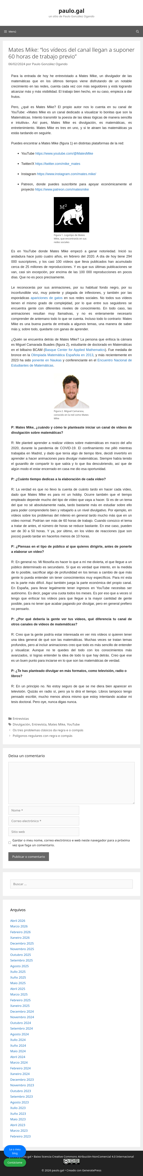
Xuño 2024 (18, 1045)
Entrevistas (21, 718)
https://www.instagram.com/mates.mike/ (66, 174)
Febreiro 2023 (20, 1136)
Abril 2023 (17, 1125)
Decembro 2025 (22, 943)
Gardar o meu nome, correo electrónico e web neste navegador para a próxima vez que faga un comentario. (71, 842)
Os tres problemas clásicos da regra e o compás (48, 730)
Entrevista (39, 724)
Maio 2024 (18, 1051)
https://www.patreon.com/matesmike (62, 189)
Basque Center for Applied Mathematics (75, 350)
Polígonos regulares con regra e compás (42, 736)
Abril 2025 (17, 989)
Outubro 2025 (20, 955)
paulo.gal (71, 11)
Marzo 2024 (19, 1062)
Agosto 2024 (19, 1034)
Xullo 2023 (18, 1108)
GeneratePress (91, 1170)
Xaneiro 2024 (20, 1074)
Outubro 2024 (20, 1023)
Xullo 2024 (18, 1040)
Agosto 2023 (19, 1102)
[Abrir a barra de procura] (137, 31)
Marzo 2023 (19, 1130)
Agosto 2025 (19, 966)
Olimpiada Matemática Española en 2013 (62, 355)
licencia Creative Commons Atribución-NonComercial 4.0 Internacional (88, 1156)
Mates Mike (56, 724)
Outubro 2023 (20, 1091)
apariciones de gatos (47, 298)
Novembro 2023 (22, 1085)
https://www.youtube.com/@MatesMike (64, 153)
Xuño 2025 (18, 977)
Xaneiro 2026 (20, 937)
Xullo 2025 (18, 971)
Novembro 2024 (22, 1017)
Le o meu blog (15, 1151)
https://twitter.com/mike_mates (57, 164)
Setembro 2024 (21, 1028)
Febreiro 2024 (20, 1068)
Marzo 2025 (19, 994)
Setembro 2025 (21, 960)
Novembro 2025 (22, 949)
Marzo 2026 (19, 926)
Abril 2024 (17, 1057)
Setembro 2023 (21, 1096)
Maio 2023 (18, 1119)
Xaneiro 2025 (20, 1006)
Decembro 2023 (22, 1079)
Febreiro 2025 (20, 1000)
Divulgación (21, 724)
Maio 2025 (18, 983)
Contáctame (14, 1162)
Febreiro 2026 (20, 932)
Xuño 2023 (18, 1113)
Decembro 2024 (22, 1011)
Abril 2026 (17, 920)
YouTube (73, 724)
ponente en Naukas (47, 360)
